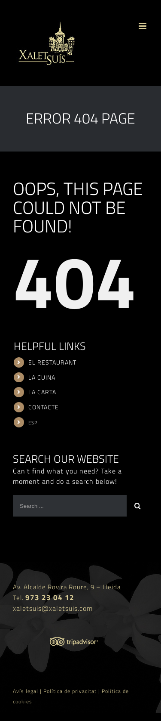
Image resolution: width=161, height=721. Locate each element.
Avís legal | (28, 691)
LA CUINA (41, 377)
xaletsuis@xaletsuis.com (53, 608)
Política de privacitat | (72, 691)
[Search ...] (70, 506)
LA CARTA (42, 391)
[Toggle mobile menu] (143, 26)
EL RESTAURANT (52, 362)
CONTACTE (43, 407)
